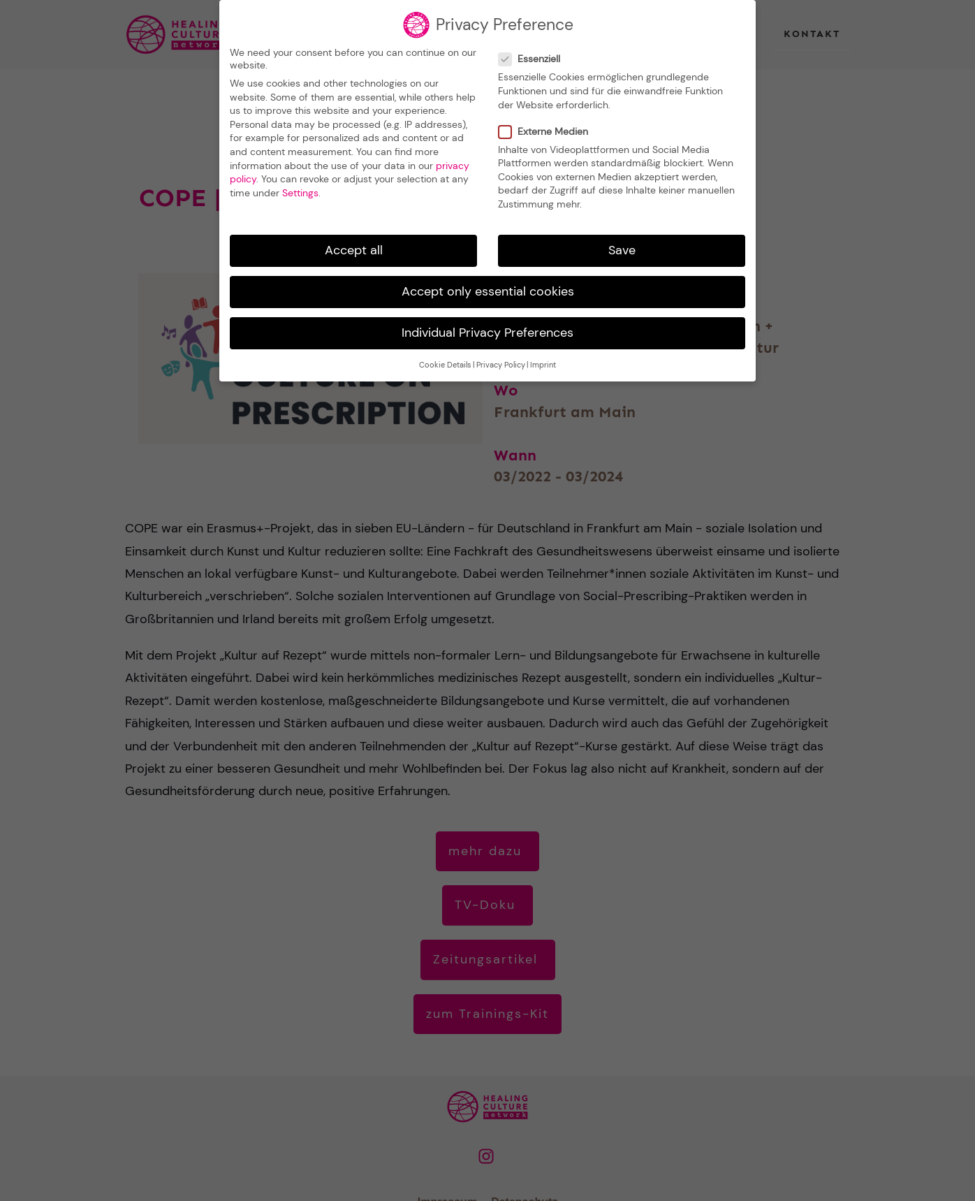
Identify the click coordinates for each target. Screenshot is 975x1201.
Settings (300, 188)
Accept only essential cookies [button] (488, 286)
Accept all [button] (354, 245)
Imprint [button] (543, 360)
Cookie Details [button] (445, 360)
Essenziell (533, 54)
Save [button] (622, 245)
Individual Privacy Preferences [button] (487, 327)
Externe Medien (547, 125)
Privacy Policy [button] (500, 360)
